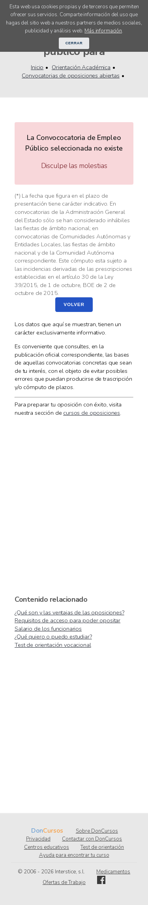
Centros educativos (46, 847)
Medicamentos (113, 871)
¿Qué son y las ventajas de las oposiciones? (69, 612)
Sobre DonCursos (97, 831)
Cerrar (74, 43)
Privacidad (38, 839)
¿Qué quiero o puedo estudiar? (53, 636)
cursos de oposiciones (91, 413)
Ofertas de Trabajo (64, 882)
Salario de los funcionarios (48, 629)
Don (37, 830)
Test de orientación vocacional (53, 645)
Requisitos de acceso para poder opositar (67, 620)
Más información (103, 30)
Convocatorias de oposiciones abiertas (71, 75)
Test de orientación (102, 847)
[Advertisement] (74, 505)
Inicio (37, 67)
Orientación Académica (81, 67)
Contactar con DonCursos (92, 839)
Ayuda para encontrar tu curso (74, 855)
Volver (74, 304)
